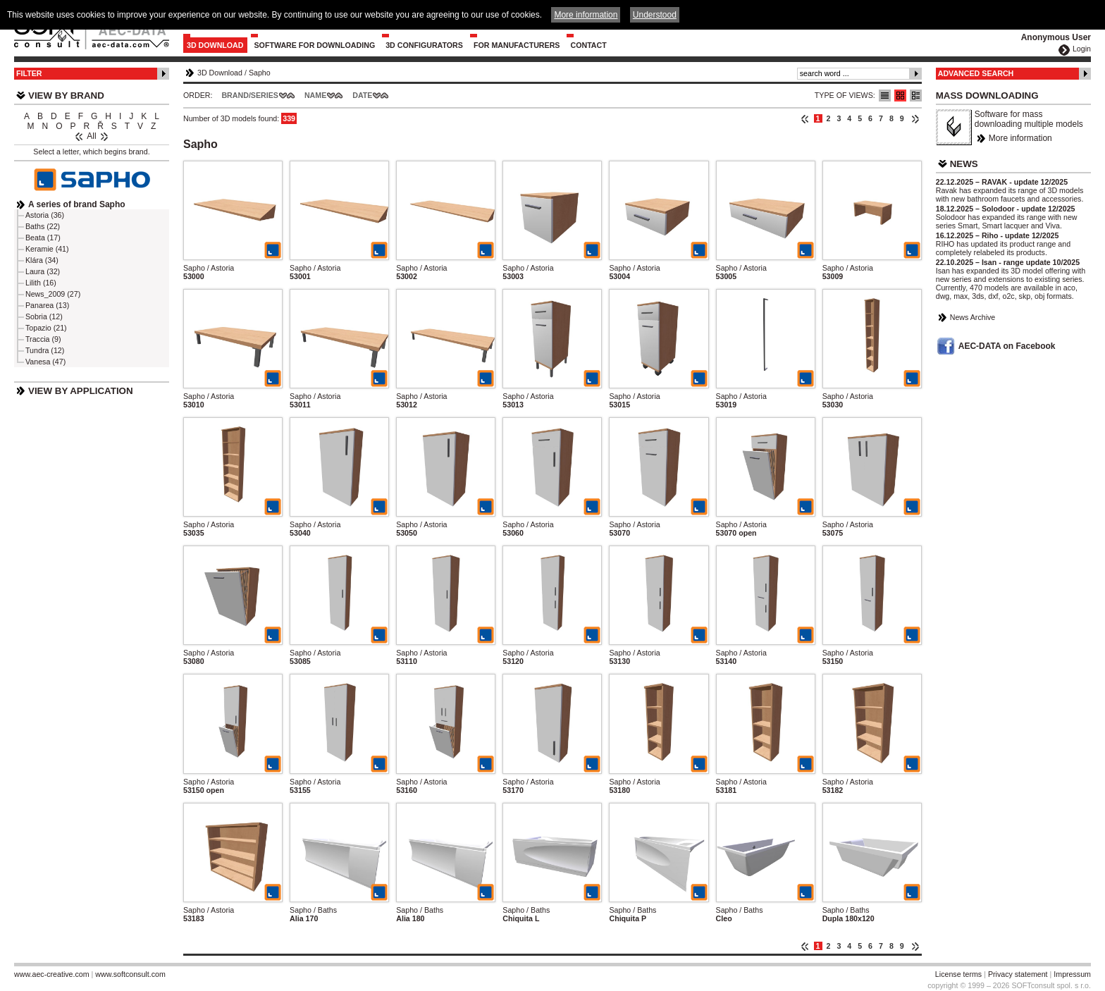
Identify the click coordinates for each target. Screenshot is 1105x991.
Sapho (260, 72)
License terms (958, 974)
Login (1082, 48)
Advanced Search (976, 73)
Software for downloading (315, 45)
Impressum (1072, 974)
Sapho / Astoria (208, 268)
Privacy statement (1018, 974)
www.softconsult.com (130, 974)
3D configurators (424, 45)
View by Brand (66, 95)
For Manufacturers (517, 45)
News (964, 164)
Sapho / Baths (313, 910)
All (91, 136)
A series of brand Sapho (76, 204)
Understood (655, 15)
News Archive (973, 317)
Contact (588, 45)
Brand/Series (249, 95)
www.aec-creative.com (51, 974)
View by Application (80, 391)
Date (362, 95)
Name (315, 95)
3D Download (215, 45)
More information (1020, 138)
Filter (29, 73)
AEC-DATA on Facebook (1007, 346)
